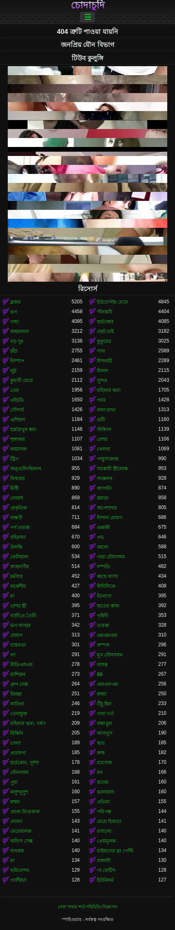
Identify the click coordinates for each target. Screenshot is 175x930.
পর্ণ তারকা (20, 527)
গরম (101, 400)
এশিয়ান (17, 420)
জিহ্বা (16, 694)
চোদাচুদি (88, 5)
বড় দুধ (16, 341)
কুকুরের (104, 341)
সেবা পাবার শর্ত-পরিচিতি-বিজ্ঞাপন (87, 906)
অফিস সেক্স (21, 841)
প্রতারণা (18, 753)
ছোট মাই (105, 331)
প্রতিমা (103, 802)
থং (13, 655)
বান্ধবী (16, 518)
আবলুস (104, 733)
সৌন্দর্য (17, 410)
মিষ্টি (14, 488)
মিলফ (102, 371)
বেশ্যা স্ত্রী (18, 606)
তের (14, 390)
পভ (100, 537)
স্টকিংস (104, 429)
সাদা (101, 351)
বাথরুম (17, 851)
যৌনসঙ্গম (19, 772)
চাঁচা (14, 351)
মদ (99, 772)
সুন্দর (102, 380)
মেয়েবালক (20, 831)
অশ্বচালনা (19, 331)
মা (12, 596)
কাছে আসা (107, 576)
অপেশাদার (107, 508)
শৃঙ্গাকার (17, 439)
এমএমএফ (107, 635)
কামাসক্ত (18, 449)
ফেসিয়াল (19, 557)
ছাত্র (101, 743)
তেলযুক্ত (18, 713)
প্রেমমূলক (106, 841)
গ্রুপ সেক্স (19, 684)
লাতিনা (17, 704)
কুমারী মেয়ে (21, 380)
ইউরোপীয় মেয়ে (112, 302)
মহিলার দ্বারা (109, 390)
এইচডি (17, 400)
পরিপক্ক (104, 811)
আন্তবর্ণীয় (19, 567)
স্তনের (102, 782)
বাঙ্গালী (103, 860)
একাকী (103, 527)
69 (99, 674)
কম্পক (103, 645)
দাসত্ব (102, 664)
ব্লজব (15, 302)
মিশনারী (104, 361)
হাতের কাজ (108, 606)
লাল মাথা (106, 410)
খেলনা (103, 449)
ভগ (13, 312)
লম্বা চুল (104, 723)
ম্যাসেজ (104, 762)
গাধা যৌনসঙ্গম (111, 557)
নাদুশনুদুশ (19, 792)
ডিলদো (104, 596)
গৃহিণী (102, 616)
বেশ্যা (102, 439)
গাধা (14, 322)
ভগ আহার (20, 625)
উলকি (16, 547)
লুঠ (13, 371)
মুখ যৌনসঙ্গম (110, 655)
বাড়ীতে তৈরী (23, 616)
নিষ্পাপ (17, 361)
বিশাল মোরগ (109, 518)
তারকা (103, 625)
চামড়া (102, 498)
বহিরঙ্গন (18, 537)
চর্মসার (16, 576)
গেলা (15, 743)
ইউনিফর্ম (105, 880)
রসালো (104, 831)
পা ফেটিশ (106, 870)
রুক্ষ (101, 753)
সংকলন (104, 478)
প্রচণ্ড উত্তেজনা (25, 811)
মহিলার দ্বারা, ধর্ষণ (27, 723)
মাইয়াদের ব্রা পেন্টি (115, 851)
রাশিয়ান (17, 674)
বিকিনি (16, 733)
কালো (102, 547)
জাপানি (104, 488)
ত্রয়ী (101, 420)
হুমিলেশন (19, 870)
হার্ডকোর (105, 322)
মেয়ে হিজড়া (109, 821)
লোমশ (16, 498)
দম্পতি (103, 567)
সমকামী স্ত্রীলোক (112, 469)
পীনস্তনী (104, 312)
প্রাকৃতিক (18, 508)
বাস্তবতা (18, 645)
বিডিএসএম (21, 664)
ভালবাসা (105, 792)
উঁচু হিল (104, 704)
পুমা (14, 782)
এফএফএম (107, 684)
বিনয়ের (17, 478)
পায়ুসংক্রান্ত (107, 459)
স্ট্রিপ (14, 459)
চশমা (101, 694)
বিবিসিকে (106, 586)
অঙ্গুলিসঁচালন (25, 469)
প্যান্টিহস (18, 880)
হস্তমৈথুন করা (23, 429)
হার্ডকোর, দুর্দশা (24, 762)
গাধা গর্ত (105, 713)
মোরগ (16, 635)
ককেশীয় (18, 586)
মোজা (16, 821)
